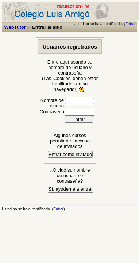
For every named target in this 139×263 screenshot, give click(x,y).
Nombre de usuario (52, 103)
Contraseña (52, 111)
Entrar (130, 24)
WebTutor (15, 27)
